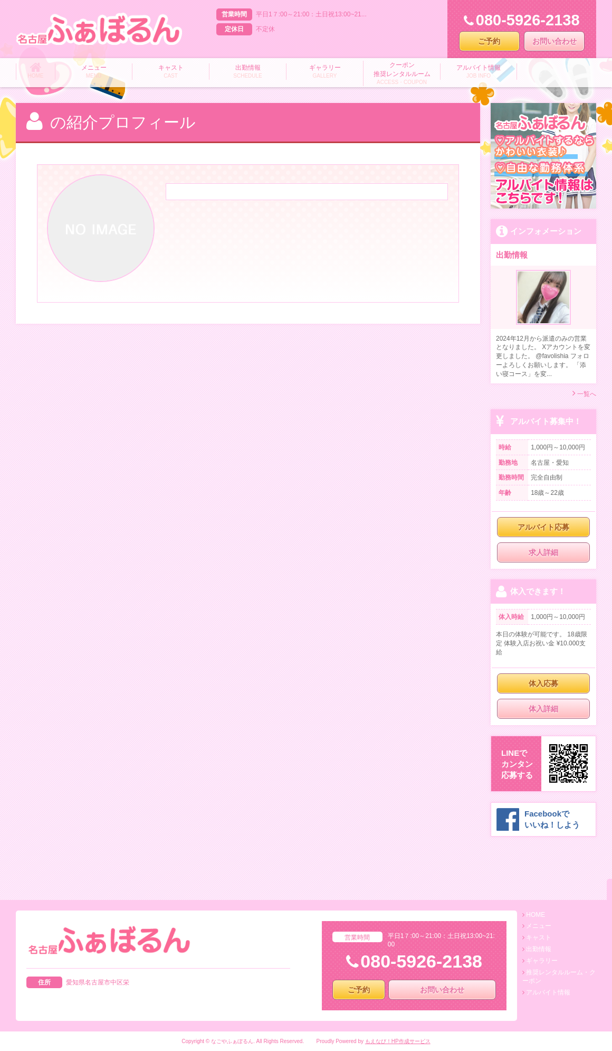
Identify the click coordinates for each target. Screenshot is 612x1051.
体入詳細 (543, 709)
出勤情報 (538, 949)
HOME (535, 914)
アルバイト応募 (543, 527)
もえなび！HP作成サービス (398, 1041)
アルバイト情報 (548, 992)
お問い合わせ (554, 41)
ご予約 (489, 41)
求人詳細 (543, 552)
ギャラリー (542, 960)
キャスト (538, 937)
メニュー (538, 926)
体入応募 (543, 683)
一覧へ (584, 393)
